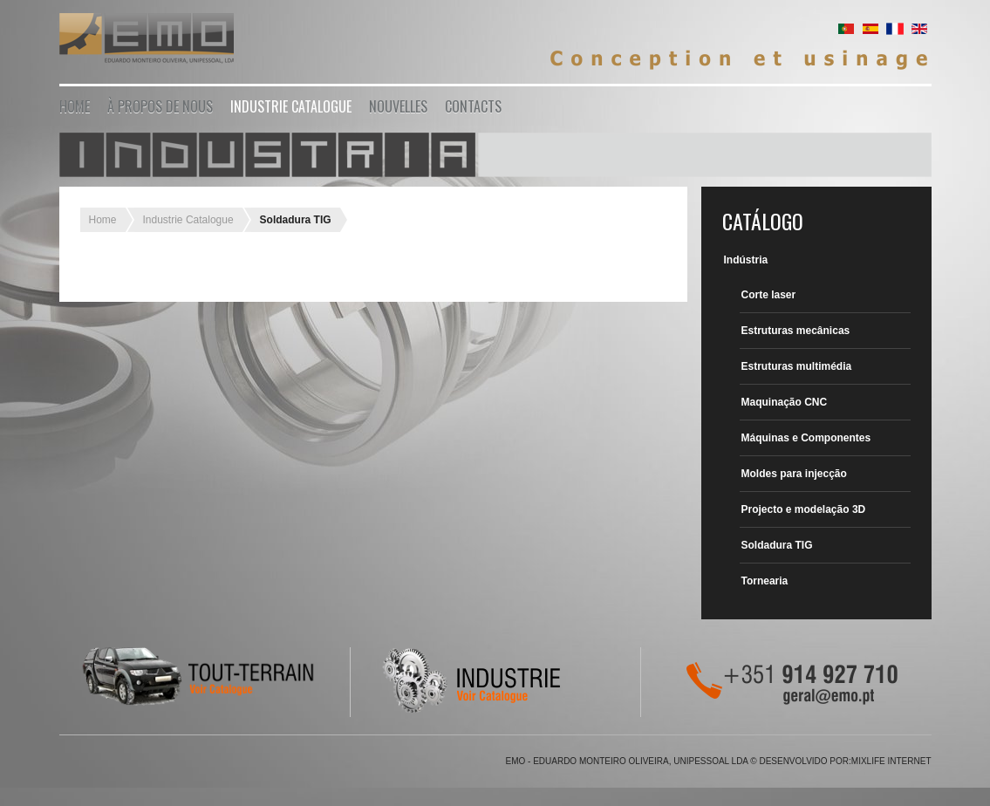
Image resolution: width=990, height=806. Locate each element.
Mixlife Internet (891, 761)
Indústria (746, 260)
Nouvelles (398, 106)
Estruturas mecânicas (795, 330)
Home (74, 106)
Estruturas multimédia (796, 366)
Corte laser (768, 295)
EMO (146, 41)
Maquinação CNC (784, 402)
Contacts (473, 106)
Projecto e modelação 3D (803, 509)
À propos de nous (160, 106)
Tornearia (765, 581)
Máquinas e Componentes (806, 438)
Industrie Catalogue (291, 106)
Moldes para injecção (794, 474)
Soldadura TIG (777, 545)
